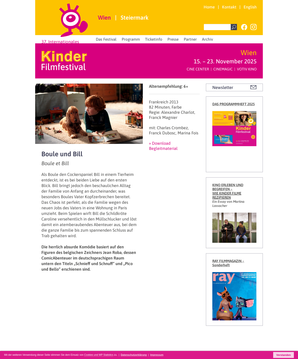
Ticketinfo (153, 39)
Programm (131, 39)
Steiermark (135, 17)
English (250, 7)
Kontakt (229, 7)
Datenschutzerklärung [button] (134, 354)
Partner (190, 39)
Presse (173, 39)
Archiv (207, 39)
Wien (104, 17)
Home (209, 7)
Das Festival (106, 39)
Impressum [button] (156, 354)
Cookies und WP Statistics (98, 354)
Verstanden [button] (283, 355)
